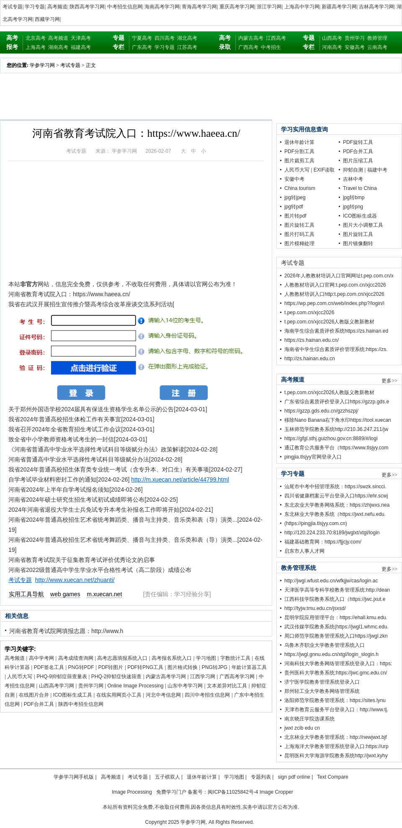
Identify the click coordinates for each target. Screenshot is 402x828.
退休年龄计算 (299, 142)
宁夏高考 (142, 38)
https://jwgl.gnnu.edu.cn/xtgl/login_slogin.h (331, 654)
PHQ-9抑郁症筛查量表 (61, 676)
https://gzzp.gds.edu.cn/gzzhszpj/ (321, 411)
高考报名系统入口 (172, 658)
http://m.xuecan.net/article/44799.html (180, 479)
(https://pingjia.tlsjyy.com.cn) (315, 523)
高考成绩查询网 (75, 658)
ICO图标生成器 (360, 216)
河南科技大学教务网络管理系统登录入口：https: (338, 664)
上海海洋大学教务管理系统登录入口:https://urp (336, 746)
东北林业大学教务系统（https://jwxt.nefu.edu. (335, 514)
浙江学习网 (269, 7)
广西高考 (248, 47)
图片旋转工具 (299, 225)
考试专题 (13, 7)
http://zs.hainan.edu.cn (309, 358)
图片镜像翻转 (358, 243)
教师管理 (377, 38)
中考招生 (271, 47)
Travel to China (360, 188)
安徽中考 (294, 179)
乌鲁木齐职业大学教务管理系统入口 (324, 645)
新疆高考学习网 (339, 7)
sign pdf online (294, 777)
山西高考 (332, 38)
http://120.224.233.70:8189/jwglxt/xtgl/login (332, 533)
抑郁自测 (353, 170)
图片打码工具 (299, 234)
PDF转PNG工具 (145, 667)
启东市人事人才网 (304, 551)
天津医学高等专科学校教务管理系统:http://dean (337, 590)
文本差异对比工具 (227, 686)
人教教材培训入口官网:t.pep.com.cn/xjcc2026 (335, 285)
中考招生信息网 (124, 7)
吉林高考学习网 (376, 7)
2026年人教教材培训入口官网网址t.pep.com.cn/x (339, 276)
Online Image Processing (135, 686)
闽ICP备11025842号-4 (233, 792)
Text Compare (332, 777)
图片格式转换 (183, 667)
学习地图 (206, 658)
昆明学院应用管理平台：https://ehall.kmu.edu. (335, 617)
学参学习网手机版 (74, 777)
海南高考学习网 (162, 7)
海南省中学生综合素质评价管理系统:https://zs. (336, 349)
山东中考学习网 (185, 686)
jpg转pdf (293, 207)
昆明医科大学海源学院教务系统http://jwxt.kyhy (336, 756)
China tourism (299, 188)
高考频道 (57, 7)
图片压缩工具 (358, 161)
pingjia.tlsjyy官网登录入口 (313, 457)
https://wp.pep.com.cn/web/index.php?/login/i (334, 303)
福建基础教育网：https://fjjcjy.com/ (322, 542)
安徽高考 (355, 47)
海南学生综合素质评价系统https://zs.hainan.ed (336, 331)
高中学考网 (41, 658)
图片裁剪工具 (299, 161)
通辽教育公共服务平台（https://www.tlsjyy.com (336, 448)
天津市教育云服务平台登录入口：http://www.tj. (336, 710)
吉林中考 (353, 179)
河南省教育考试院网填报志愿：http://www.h (66, 631)
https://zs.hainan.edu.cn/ (311, 340)
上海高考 (36, 47)
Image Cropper (276, 792)
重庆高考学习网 (237, 7)
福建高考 (81, 47)
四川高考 (165, 38)
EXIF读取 (324, 170)
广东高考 (142, 47)
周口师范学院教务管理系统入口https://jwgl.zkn (336, 636)
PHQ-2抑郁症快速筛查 (116, 676)
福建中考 (377, 170)
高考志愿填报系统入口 (122, 658)
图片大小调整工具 (363, 225)
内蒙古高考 (250, 38)
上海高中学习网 (302, 7)
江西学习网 (202, 676)
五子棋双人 (167, 777)
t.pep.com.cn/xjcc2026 (309, 312)
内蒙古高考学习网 (166, 676)
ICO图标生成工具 (72, 695)
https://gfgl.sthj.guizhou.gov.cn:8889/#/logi (331, 438)
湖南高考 (58, 47)
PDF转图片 (110, 667)
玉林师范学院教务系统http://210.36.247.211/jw (336, 429)
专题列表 (261, 777)
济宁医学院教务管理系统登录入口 (322, 682)
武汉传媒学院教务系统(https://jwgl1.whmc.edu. (336, 627)
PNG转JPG (214, 667)
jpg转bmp (353, 197)
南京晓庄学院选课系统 (309, 719)
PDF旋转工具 (358, 142)
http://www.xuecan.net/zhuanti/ (75, 580)
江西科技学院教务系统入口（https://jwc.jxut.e (334, 599)
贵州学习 (355, 38)
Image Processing (132, 792)
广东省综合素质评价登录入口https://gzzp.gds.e (336, 402)
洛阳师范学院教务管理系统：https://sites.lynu (335, 700)
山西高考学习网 (56, 686)
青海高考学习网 (199, 7)
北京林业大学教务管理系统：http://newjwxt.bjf (335, 737)
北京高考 (36, 38)
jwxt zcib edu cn (302, 728)
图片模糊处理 (299, 243)
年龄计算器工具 (249, 667)
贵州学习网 (90, 686)
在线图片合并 (34, 695)
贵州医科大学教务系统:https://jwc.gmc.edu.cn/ (335, 673)
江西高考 (276, 38)
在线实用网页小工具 (119, 695)
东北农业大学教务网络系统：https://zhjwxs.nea (336, 505)
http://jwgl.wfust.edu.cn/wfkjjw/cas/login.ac (331, 581)
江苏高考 (187, 47)
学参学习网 (42, 65)
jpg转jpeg (295, 197)
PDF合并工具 (39, 704)
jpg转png (353, 207)
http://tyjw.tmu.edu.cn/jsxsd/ (315, 608)
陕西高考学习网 (87, 7)
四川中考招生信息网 (207, 695)
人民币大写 (19, 676)
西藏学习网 (47, 19)
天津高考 (81, 38)
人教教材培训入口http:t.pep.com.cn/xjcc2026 (334, 294)
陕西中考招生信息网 (80, 704)
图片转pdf (295, 216)
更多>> (389, 381)
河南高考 (332, 47)
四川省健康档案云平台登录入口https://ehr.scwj (336, 496)
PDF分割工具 (299, 151)
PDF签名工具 (49, 667)
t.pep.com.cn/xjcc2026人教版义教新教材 (329, 322)
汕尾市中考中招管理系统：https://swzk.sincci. (335, 487)
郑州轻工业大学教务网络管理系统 (322, 691)
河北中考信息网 (163, 695)
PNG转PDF (81, 667)
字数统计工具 (235, 658)
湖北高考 (187, 38)
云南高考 (377, 47)
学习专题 (35, 7)
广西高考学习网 (237, 676)
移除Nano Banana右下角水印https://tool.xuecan (337, 420)
